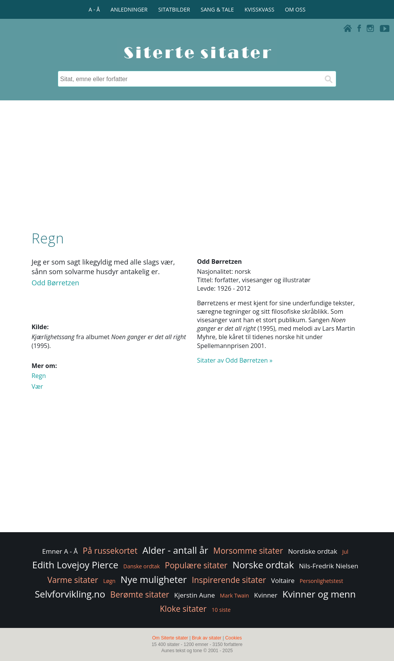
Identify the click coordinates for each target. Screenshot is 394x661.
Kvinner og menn (319, 594)
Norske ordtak (263, 564)
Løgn (109, 580)
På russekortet (110, 550)
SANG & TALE (217, 9)
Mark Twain (234, 595)
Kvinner (265, 595)
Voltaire (283, 580)
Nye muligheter (153, 579)
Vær (37, 386)
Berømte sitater (139, 594)
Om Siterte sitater (170, 638)
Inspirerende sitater (229, 579)
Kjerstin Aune (194, 595)
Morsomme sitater (248, 550)
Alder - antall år (175, 550)
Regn (39, 375)
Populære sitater (196, 565)
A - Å (94, 9)
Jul (345, 551)
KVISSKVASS (259, 9)
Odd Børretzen (55, 282)
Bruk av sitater (207, 638)
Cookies (233, 638)
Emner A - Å (60, 551)
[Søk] (328, 78)
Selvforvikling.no (70, 594)
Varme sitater (72, 579)
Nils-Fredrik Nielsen (328, 565)
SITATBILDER (174, 9)
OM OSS (295, 9)
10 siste (221, 609)
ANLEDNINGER (128, 9)
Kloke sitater (183, 608)
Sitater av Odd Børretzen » (234, 360)
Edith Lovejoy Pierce (75, 564)
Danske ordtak (142, 566)
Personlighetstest (321, 580)
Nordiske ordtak (312, 551)
